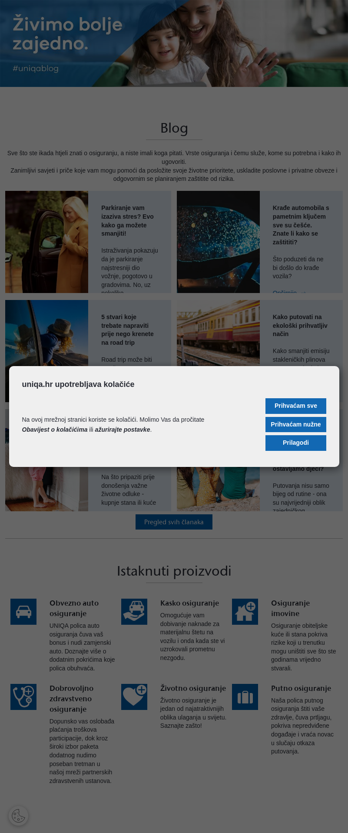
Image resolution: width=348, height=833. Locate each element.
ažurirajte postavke (122, 429)
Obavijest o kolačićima (55, 429)
